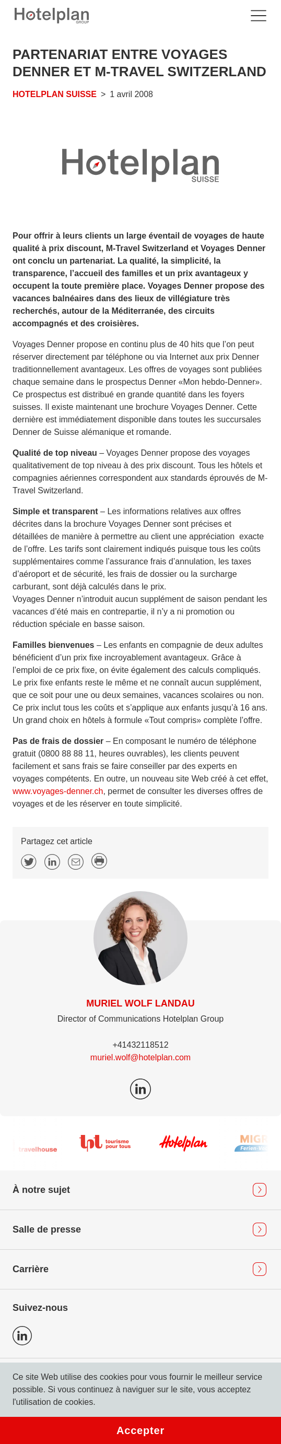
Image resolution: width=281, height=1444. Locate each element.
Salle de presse (47, 1229)
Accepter (140, 1430)
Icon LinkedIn (22, 1335)
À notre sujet (41, 1190)
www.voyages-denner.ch (58, 791)
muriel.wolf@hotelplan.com (140, 1057)
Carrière (31, 1269)
